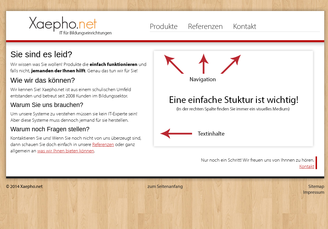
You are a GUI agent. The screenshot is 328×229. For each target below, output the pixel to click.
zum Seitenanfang (165, 186)
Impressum (313, 192)
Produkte (164, 26)
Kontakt (244, 26)
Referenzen (205, 26)
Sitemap (316, 186)
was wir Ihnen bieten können (65, 150)
